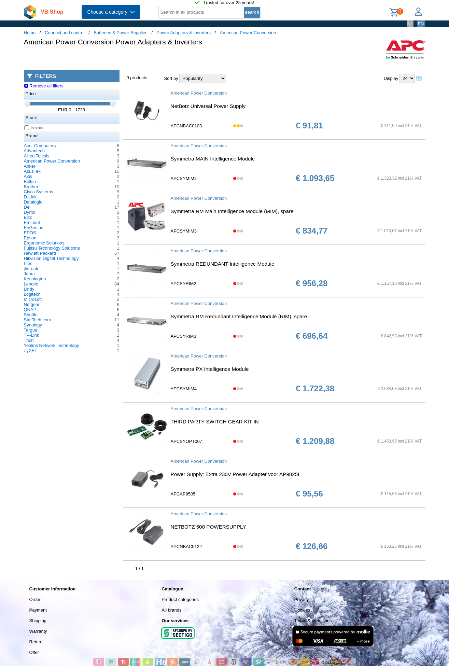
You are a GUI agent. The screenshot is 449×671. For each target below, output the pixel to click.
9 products (137, 77)
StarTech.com (37, 319)
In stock (34, 128)
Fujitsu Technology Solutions (52, 248)
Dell (27, 207)
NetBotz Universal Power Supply (208, 106)
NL (410, 23)
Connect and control (64, 32)
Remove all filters (44, 85)
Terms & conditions (313, 620)
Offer (34, 652)
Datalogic (33, 202)
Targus (30, 330)
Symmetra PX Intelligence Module (210, 369)
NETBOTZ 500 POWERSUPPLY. (209, 527)
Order (35, 599)
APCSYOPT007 (186, 441)
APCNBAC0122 (186, 546)
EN (421, 23)
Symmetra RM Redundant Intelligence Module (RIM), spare (239, 316)
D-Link (30, 196)
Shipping (38, 620)
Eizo (28, 217)
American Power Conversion (248, 32)
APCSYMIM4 (184, 388)
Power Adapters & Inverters (184, 32)
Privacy (301, 599)
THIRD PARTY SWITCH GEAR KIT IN (215, 421)
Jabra (29, 273)
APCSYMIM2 (184, 178)
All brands (172, 610)
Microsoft (33, 299)
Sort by (171, 78)
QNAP (30, 309)
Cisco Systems (38, 191)
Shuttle (31, 314)
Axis (28, 176)
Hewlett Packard (40, 253)
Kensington (35, 278)
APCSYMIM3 (184, 231)
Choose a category (111, 12)
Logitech (32, 294)
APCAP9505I (184, 494)
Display (391, 78)
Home (30, 32)
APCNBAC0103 (186, 125)
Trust (29, 340)
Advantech (34, 150)
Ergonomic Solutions (44, 243)
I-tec (28, 263)
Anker (30, 166)
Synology (33, 324)
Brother (31, 186)
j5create (32, 268)
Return (36, 641)
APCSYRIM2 (183, 283)
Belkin (30, 181)
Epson (30, 237)
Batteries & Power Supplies (121, 32)
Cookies (302, 610)
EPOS (30, 232)
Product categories (180, 599)
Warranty (38, 631)
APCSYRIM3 (183, 336)
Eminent (32, 222)
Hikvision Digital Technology (51, 258)
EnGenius (33, 227)
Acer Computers (40, 145)
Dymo (30, 212)
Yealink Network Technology (51, 345)
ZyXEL (30, 350)
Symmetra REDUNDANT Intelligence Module (223, 264)
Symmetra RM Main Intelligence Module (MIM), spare (232, 211)
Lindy (29, 289)
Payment (38, 610)
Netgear (32, 304)
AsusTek (32, 171)
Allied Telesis (37, 155)
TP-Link (31, 335)
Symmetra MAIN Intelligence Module (213, 159)
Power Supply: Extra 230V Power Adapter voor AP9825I (235, 474)
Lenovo (31, 283)
